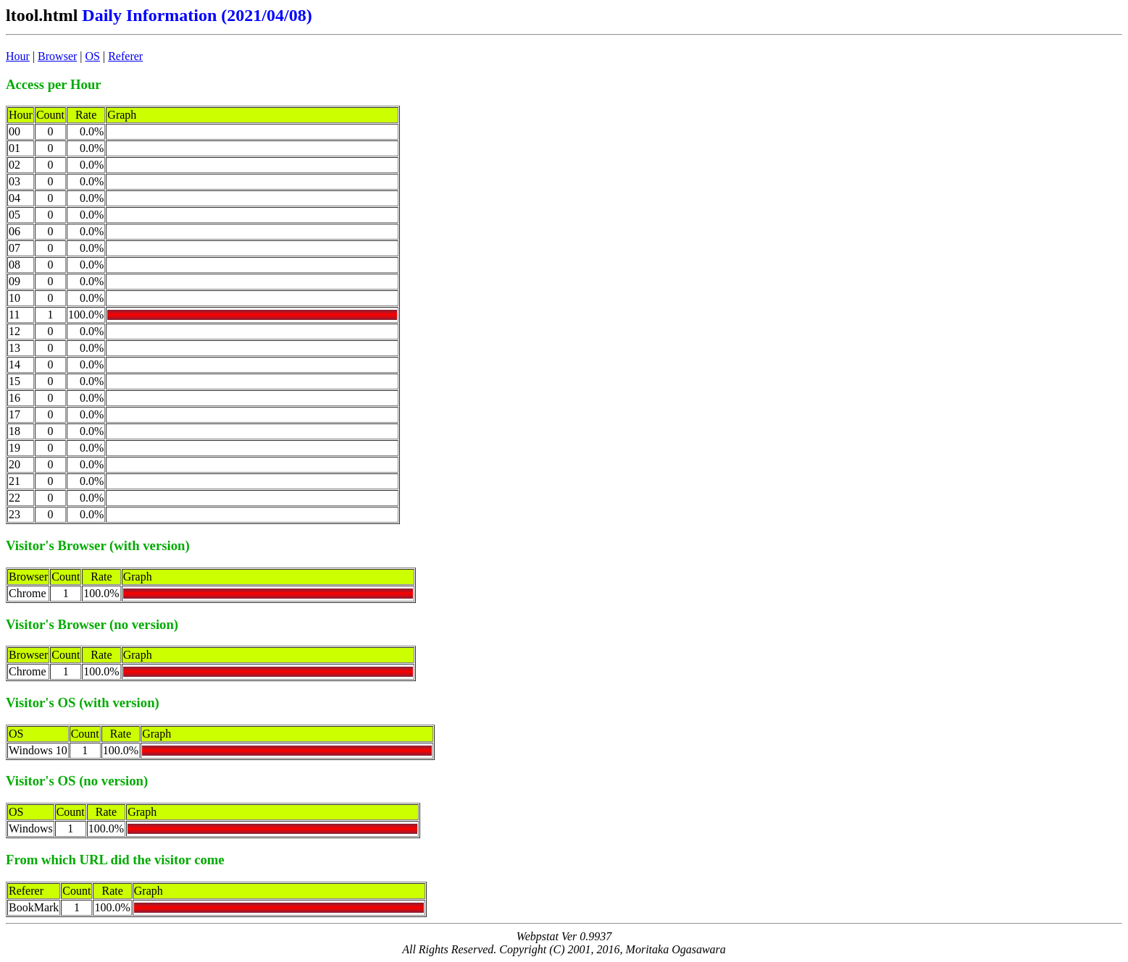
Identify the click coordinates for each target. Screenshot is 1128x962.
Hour (18, 56)
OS (92, 56)
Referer (125, 56)
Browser (57, 56)
